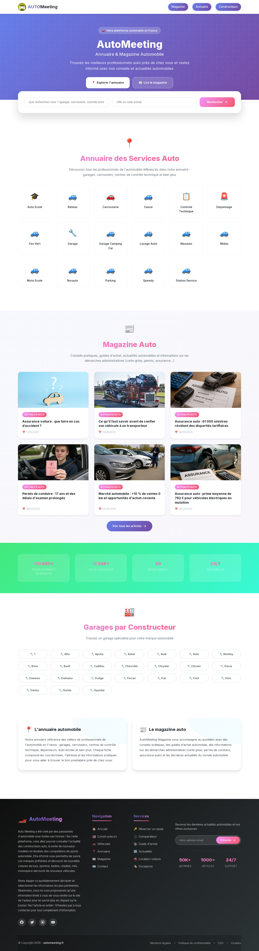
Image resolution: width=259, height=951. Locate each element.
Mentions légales (160, 943)
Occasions (143, 866)
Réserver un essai (148, 829)
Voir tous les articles (129, 526)
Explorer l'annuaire (108, 82)
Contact (100, 866)
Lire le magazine (153, 82)
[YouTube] (53, 922)
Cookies (236, 943)
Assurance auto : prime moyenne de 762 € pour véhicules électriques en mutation (203, 498)
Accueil (99, 829)
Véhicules (101, 844)
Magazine (178, 6)
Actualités (143, 851)
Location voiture (147, 859)
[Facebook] (22, 922)
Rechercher (217, 102)
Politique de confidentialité (194, 943)
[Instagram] (42, 922)
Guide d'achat (145, 844)
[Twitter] (32, 922)
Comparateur (145, 836)
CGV (221, 943)
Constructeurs (228, 6)
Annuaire (202, 6)
